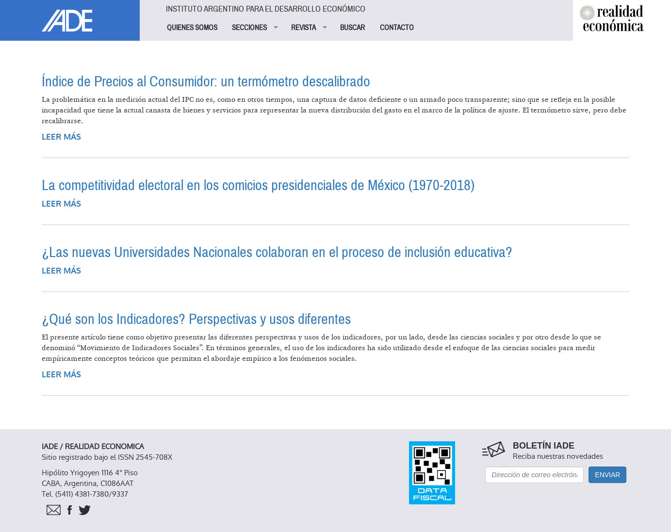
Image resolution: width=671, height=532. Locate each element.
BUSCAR (352, 27)
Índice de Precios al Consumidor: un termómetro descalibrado (206, 81)
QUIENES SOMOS (192, 27)
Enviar (607, 475)
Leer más (61, 137)
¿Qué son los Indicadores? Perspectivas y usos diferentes (196, 319)
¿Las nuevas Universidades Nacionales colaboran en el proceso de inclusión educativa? (277, 252)
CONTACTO (397, 27)
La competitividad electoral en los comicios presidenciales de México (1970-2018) (258, 185)
